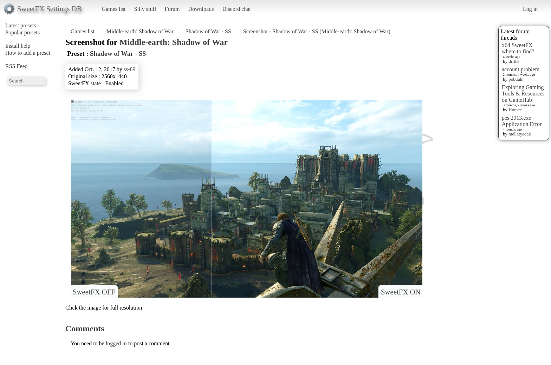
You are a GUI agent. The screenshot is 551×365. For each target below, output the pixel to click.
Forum (172, 9)
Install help (18, 46)
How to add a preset (27, 53)
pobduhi (516, 79)
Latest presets (20, 25)
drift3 (513, 61)
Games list (114, 9)
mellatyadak (519, 134)
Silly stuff (145, 9)
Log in (530, 9)
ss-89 (130, 69)
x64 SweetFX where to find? (518, 48)
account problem (520, 69)
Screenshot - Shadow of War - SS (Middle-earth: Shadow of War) (316, 31)
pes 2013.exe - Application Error (522, 121)
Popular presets (22, 32)
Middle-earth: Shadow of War (140, 31)
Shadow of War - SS (208, 31)
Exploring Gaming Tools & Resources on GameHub (523, 93)
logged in (116, 343)
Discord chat (236, 9)
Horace (515, 109)
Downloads (201, 9)
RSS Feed (16, 66)
